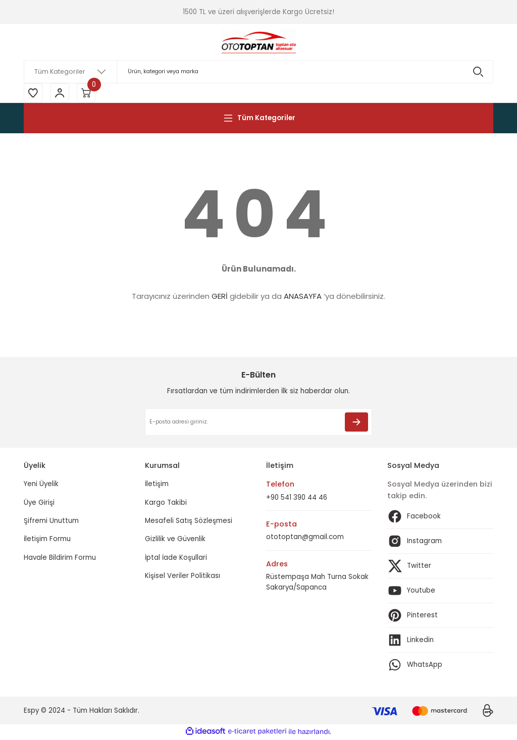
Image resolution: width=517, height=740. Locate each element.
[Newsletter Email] (258, 423)
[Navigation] (258, 119)
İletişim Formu (47, 540)
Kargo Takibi (166, 503)
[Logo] (258, 42)
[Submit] (356, 423)
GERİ (220, 297)
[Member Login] (61, 93)
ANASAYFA (303, 297)
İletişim (157, 485)
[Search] (258, 71)
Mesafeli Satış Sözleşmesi (188, 522)
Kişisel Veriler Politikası (182, 577)
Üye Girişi (39, 503)
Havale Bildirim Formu (60, 558)
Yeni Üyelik (41, 485)
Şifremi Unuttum (51, 522)
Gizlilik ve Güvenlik (175, 540)
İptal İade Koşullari (176, 558)
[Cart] (89, 93)
